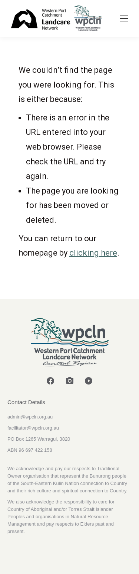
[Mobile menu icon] (124, 18)
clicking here (93, 252)
